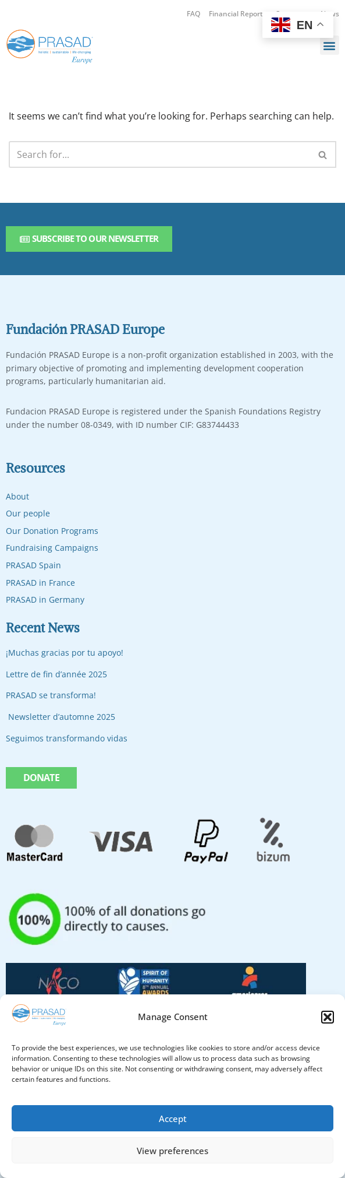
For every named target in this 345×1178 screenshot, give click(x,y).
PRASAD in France (40, 582)
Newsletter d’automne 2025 (62, 716)
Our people (28, 513)
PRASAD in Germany (45, 600)
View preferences (172, 1150)
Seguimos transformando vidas (66, 738)
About (17, 496)
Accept (173, 1118)
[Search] (159, 155)
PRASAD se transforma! (51, 695)
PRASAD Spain (33, 565)
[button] (327, 1017)
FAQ (193, 14)
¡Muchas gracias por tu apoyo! (64, 653)
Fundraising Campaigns (52, 548)
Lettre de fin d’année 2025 (56, 674)
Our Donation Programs (52, 530)
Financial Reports (237, 14)
